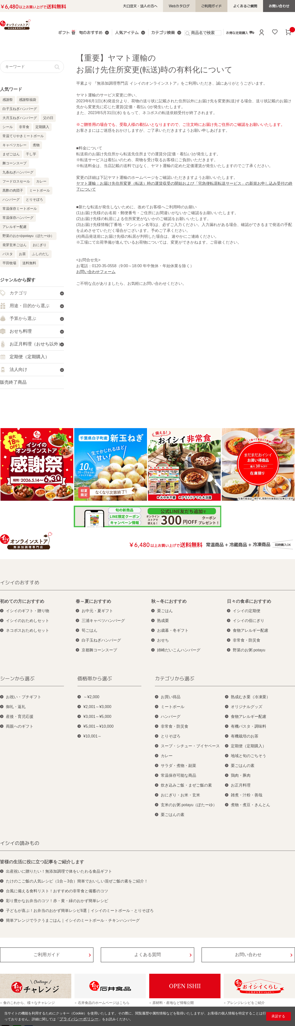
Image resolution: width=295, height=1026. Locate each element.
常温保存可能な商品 (178, 775)
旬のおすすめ (92, 33)
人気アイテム (126, 33)
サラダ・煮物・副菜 (178, 765)
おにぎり (39, 245)
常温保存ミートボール (19, 208)
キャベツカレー (14, 145)
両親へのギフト (19, 726)
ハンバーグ (11, 199)
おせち (163, 640)
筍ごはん (89, 630)
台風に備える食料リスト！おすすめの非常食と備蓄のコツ (57, 891)
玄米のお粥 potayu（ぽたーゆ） (189, 805)
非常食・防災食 (246, 640)
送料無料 (29, 263)
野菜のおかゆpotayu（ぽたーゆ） (28, 236)
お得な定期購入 (235, 32)
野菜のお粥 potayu (249, 650)
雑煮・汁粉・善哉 (246, 795)
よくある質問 (147, 954)
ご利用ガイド (219, 6)
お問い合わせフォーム (96, 272)
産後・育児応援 (19, 716)
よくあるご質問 (250, 6)
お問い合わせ (280, 6)
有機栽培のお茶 (244, 736)
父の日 (48, 118)
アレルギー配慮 (14, 227)
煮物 (36, 145)
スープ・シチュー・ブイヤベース (190, 746)
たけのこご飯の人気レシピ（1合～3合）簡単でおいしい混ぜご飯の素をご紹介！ (77, 881)
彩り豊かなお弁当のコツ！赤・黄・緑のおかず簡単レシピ (57, 901)
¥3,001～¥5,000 (97, 716)
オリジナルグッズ (246, 707)
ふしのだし (40, 254)
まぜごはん (11, 154)
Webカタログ (190, 6)
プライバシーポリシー (76, 1019)
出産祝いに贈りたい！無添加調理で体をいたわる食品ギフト (59, 871)
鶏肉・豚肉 (241, 775)
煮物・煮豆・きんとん (250, 805)
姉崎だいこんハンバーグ (178, 650)
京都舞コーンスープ (99, 650)
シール (7, 127)
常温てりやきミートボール (23, 136)
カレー (41, 181)
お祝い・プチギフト (23, 697)
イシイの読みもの (19, 843)
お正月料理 (241, 785)
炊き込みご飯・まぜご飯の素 (186, 785)
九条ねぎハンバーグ (17, 172)
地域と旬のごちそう (248, 756)
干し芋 (31, 154)
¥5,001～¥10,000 (98, 726)
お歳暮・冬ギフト (173, 630)
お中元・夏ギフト (97, 611)
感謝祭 (7, 100)
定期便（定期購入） (248, 746)
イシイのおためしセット (27, 620)
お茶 (22, 254)
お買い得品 (170, 697)
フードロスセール (16, 181)
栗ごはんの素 (172, 815)
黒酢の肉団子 (12, 190)
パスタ (7, 254)
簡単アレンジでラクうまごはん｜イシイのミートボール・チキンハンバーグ (73, 920)
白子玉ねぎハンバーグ (19, 109)
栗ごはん (165, 611)
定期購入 (42, 127)
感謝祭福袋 (27, 100)
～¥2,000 (91, 697)
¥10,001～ (92, 736)
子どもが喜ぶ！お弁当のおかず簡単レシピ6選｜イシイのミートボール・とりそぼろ (80, 910)
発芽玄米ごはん (14, 245)
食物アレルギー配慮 (250, 630)
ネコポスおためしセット (27, 630)
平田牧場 (9, 263)
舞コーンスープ (14, 163)
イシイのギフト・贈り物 (27, 611)
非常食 (24, 127)
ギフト (67, 32)
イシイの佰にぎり (248, 620)
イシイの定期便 (246, 611)
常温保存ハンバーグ (17, 218)
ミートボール (39, 190)
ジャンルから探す (17, 279)
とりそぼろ (34, 199)
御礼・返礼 (16, 707)
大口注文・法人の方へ (154, 6)
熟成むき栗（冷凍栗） (250, 697)
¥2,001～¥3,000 (97, 707)
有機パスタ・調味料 (248, 726)
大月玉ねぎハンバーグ (19, 118)
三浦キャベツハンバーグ (103, 620)
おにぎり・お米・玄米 (180, 795)
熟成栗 (163, 620)
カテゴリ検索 (160, 33)
